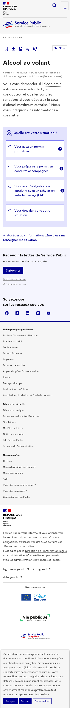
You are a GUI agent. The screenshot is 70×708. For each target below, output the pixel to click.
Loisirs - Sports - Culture (15, 389)
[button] (34, 48)
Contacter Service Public (16, 497)
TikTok (17, 313)
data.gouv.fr (12, 577)
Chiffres (7, 461)
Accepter (10, 701)
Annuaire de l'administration (18, 446)
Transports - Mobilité (14, 365)
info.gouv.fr (42, 569)
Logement (8, 359)
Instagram (38, 313)
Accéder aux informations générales (34, 237)
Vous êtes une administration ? (19, 485)
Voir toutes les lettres (14, 284)
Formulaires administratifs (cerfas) (21, 416)
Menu (65, 8)
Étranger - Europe (12, 383)
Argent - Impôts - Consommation (20, 371)
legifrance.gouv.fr (16, 569)
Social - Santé (10, 347)
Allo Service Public (13, 440)
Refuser (25, 701)
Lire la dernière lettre (14, 279)
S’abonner (13, 270)
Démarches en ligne (13, 410)
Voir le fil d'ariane (12, 37)
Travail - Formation (13, 353)
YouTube (48, 313)
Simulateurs (9, 422)
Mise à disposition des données (19, 467)
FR (60, 48)
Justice (6, 377)
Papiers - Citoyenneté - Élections (20, 335)
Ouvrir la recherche (54, 5)
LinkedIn (27, 313)
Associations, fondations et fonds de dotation (27, 395)
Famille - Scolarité (12, 341)
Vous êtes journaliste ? (15, 491)
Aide (5, 479)
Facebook (6, 313)
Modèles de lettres (13, 428)
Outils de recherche (13, 434)
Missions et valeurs (13, 473)
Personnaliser (42, 701)
